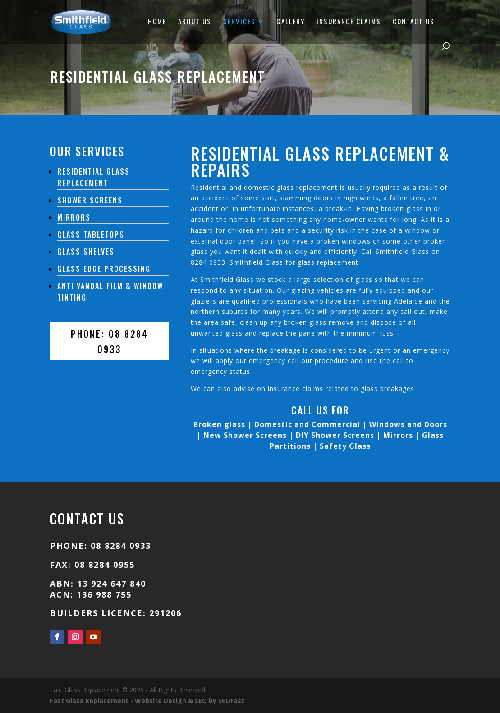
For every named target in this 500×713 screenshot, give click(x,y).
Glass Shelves (86, 251)
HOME (157, 22)
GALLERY (290, 22)
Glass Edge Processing (104, 268)
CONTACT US (414, 22)
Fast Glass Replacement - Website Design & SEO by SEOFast (147, 700)
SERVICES (239, 22)
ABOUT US (194, 22)
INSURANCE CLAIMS (349, 22)
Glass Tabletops (90, 234)
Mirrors (74, 217)
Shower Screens (90, 200)
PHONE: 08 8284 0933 (109, 341)
